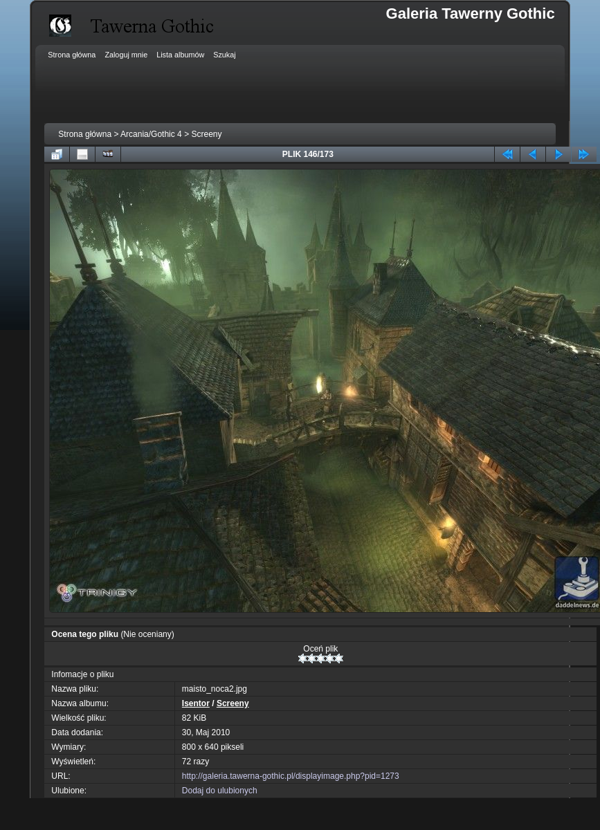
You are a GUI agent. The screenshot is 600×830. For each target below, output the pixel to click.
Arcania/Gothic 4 (151, 134)
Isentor (196, 703)
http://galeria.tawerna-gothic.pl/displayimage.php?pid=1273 (290, 776)
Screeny (206, 134)
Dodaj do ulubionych (219, 790)
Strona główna (84, 134)
